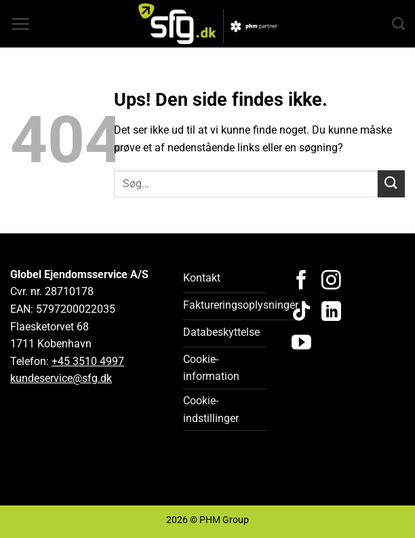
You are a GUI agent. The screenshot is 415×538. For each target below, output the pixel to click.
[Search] (398, 23)
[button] (20, 24)
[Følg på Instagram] (331, 281)
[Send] (391, 183)
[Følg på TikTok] (301, 313)
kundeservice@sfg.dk (61, 378)
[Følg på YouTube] (301, 344)
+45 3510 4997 (88, 361)
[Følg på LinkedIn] (331, 313)
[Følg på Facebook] (301, 281)
